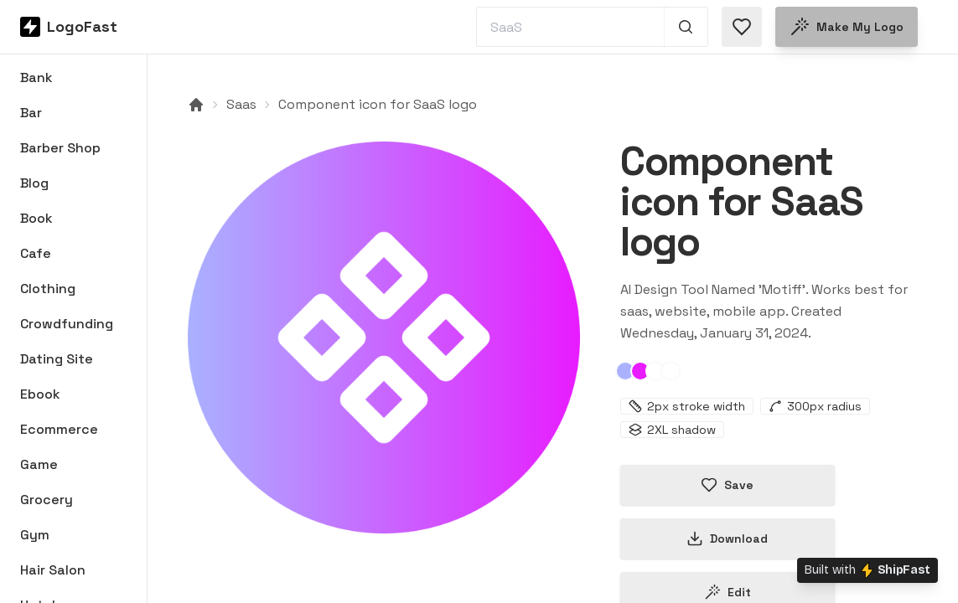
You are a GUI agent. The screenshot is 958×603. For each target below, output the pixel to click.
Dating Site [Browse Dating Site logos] (56, 359)
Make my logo (847, 27)
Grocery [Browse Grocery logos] (46, 499)
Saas (241, 104)
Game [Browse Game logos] (39, 464)
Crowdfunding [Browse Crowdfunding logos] (66, 323)
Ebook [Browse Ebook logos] (40, 394)
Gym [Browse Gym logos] (34, 535)
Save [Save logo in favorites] (727, 485)
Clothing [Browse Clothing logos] (47, 288)
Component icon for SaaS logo (377, 104)
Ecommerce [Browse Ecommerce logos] (59, 429)
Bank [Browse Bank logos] (36, 77)
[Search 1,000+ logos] (686, 27)
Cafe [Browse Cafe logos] (35, 253)
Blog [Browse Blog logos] (34, 183)
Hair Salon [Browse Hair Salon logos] (52, 570)
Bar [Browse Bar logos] (31, 112)
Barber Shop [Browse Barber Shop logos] (60, 148)
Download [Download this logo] (727, 538)
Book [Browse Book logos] (36, 218)
